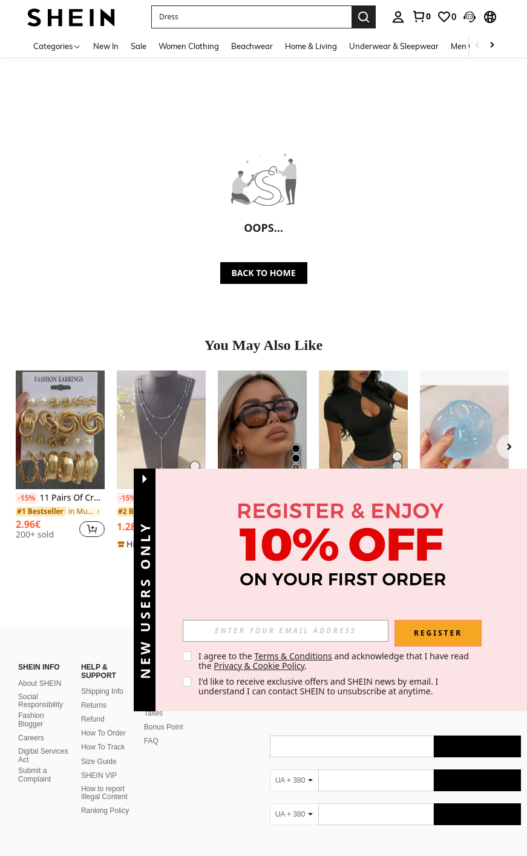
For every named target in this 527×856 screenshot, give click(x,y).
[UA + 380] (294, 780)
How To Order (103, 733)
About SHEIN (39, 683)
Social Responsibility (40, 701)
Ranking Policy (105, 810)
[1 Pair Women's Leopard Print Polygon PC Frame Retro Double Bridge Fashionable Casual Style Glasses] (262, 429)
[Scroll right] (492, 46)
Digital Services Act (43, 755)
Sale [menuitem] (138, 46)
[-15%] (26, 498)
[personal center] (398, 17)
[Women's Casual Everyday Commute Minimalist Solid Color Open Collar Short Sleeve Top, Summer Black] (363, 429)
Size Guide (99, 761)
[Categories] (57, 46)
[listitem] (60, 459)
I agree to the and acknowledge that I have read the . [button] (334, 660)
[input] (285, 631)
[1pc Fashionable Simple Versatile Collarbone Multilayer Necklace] (161, 429)
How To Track (103, 747)
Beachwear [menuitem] (252, 46)
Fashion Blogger (31, 719)
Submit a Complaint (34, 774)
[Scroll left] (477, 46)
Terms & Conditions (293, 656)
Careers (31, 738)
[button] (251, 16)
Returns (93, 705)
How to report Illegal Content (104, 793)
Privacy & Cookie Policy (259, 665)
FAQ (151, 741)
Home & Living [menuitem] (311, 46)
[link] (421, 16)
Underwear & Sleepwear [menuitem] (394, 46)
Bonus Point (163, 727)
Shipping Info (102, 691)
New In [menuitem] (106, 46)
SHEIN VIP (99, 775)
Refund (93, 719)
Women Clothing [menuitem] (189, 46)
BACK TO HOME (264, 272)
